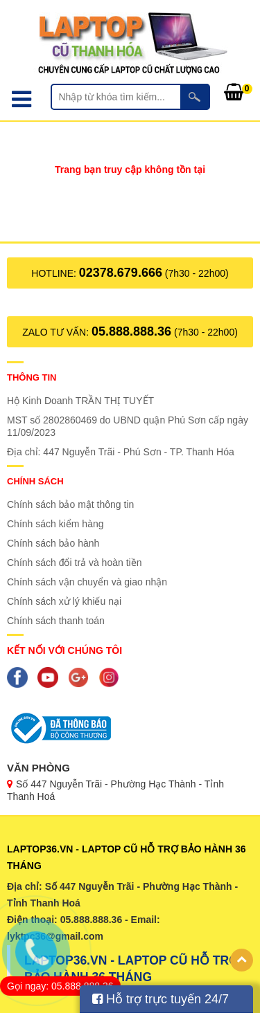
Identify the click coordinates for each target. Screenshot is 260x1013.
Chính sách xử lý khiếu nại (64, 601)
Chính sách (35, 481)
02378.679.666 (120, 273)
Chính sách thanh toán (56, 620)
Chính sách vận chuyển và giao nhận (87, 581)
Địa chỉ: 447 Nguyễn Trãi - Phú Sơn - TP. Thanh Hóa (120, 451)
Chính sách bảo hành (53, 543)
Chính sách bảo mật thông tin (70, 504)
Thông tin (32, 377)
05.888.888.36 (131, 331)
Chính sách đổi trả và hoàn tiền (74, 562)
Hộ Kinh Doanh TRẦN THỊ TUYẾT (80, 400)
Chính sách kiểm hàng (55, 523)
